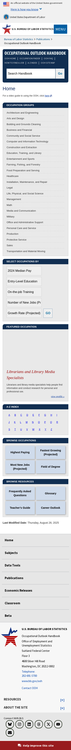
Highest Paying (20, 452)
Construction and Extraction (22, 147)
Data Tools (12, 565)
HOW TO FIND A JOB (14, 62)
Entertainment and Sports (20, 158)
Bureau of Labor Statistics (18, 39)
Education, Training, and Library (24, 153)
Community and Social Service (23, 135)
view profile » (57, 396)
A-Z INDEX (32, 62)
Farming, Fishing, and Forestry (23, 164)
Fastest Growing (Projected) (50, 452)
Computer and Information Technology (27, 141)
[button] (62, 700)
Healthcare (13, 176)
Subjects (11, 553)
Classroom (12, 603)
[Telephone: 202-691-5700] (46, 674)
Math (9, 205)
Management (14, 199)
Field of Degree (50, 466)
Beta (8, 616)
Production (12, 233)
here (47, 95)
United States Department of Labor (24, 17)
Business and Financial (19, 130)
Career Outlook (50, 507)
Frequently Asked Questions (20, 493)
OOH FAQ (48, 58)
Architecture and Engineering (22, 112)
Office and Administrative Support (25, 222)
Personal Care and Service (21, 228)
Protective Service (17, 239)
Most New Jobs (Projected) (20, 466)
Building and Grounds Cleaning (24, 124)
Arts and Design (15, 118)
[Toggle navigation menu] (60, 29)
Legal (10, 187)
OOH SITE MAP (48, 62)
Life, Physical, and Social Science (25, 193)
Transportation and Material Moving (26, 251)
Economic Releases (18, 590)
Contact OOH (30, 688)
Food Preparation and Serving (23, 170)
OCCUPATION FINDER (30, 58)
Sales (10, 245)
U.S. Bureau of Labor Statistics (33, 29)
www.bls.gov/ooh (32, 681)
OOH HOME (10, 58)
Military (10, 216)
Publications (43, 39)
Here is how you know (24, 9)
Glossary (50, 493)
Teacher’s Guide (20, 507)
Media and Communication (21, 210)
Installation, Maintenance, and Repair (27, 182)
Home (9, 540)
